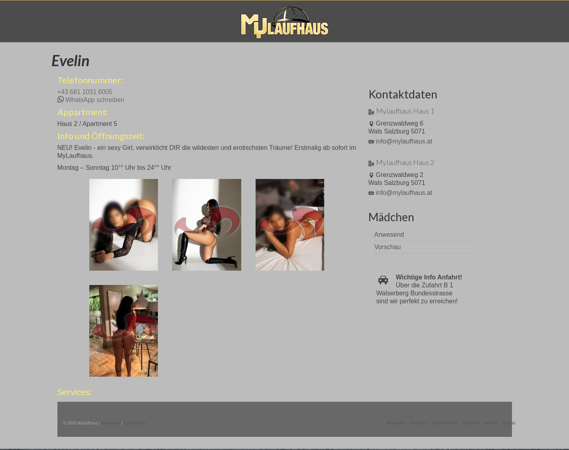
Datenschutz (135, 423)
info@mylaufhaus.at (400, 141)
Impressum (110, 423)
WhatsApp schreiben (94, 99)
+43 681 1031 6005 (84, 91)
